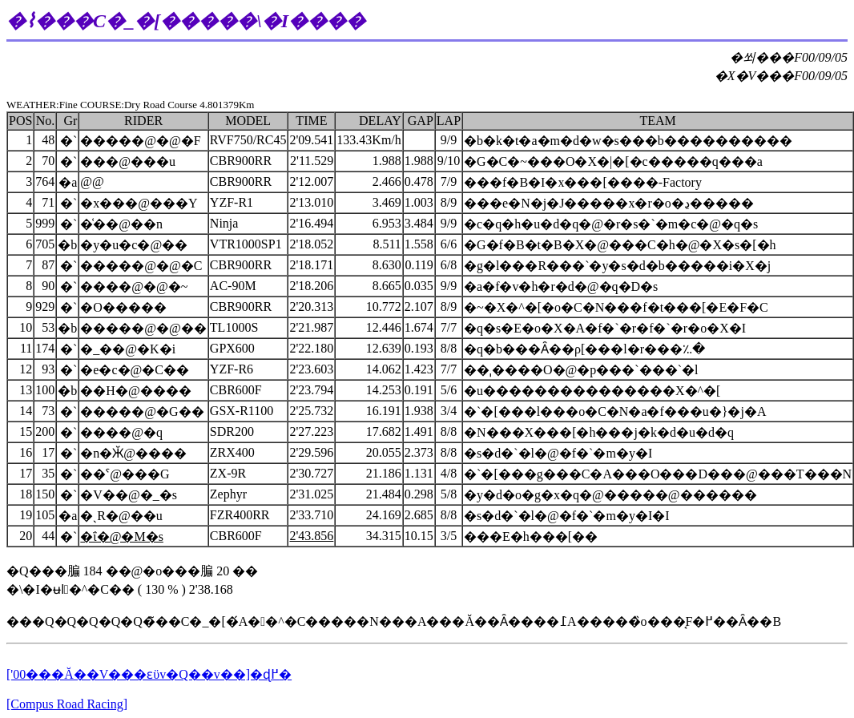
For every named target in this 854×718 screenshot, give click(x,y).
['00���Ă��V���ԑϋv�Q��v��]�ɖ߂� (149, 674)
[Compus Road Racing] (66, 704)
